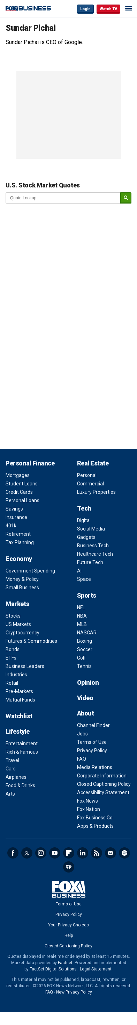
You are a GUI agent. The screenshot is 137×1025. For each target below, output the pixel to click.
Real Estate (93, 463)
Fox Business (28, 8)
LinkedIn (82, 853)
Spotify (124, 853)
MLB (82, 624)
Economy (19, 558)
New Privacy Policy (74, 992)
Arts (10, 794)
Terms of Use (92, 742)
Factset (65, 962)
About (85, 713)
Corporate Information (102, 775)
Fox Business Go (95, 817)
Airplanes (16, 777)
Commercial (90, 483)
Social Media (91, 529)
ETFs (11, 658)
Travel (12, 760)
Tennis (84, 666)
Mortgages (18, 475)
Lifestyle (18, 731)
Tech (84, 508)
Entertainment (22, 743)
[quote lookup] (63, 198)
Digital (84, 520)
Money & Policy (22, 579)
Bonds (13, 649)
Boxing (84, 641)
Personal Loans (22, 500)
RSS (96, 853)
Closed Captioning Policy (104, 784)
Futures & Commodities (31, 641)
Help (68, 935)
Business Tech (93, 545)
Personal (87, 475)
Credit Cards (19, 492)
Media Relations (94, 767)
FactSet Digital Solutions (53, 969)
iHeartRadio (68, 867)
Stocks (13, 616)
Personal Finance (30, 463)
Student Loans (22, 483)
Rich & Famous (22, 752)
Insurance (16, 517)
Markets (17, 603)
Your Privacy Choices (68, 925)
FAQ (81, 759)
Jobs (82, 733)
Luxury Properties (96, 492)
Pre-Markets (19, 691)
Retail (12, 683)
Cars (11, 768)
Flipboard (68, 853)
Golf (81, 658)
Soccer (84, 649)
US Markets (18, 624)
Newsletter (110, 853)
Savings (14, 509)
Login (85, 9)
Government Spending (30, 571)
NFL (81, 607)
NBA (82, 616)
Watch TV (108, 9)
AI (79, 571)
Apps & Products (95, 826)
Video (85, 698)
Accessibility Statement (103, 792)
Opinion (88, 682)
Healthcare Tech (95, 554)
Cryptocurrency (22, 632)
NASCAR (87, 632)
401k (11, 525)
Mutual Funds (20, 700)
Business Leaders (25, 666)
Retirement (18, 534)
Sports (86, 595)
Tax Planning (20, 542)
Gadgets (86, 537)
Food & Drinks (20, 785)
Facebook (12, 853)
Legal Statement (96, 969)
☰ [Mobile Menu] (128, 8)
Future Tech (90, 562)
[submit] (125, 198)
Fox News (87, 801)
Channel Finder (93, 725)
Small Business (22, 587)
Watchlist (19, 716)
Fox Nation (88, 809)
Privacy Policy (92, 750)
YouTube (54, 853)
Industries (16, 674)
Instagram (40, 853)
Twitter (26, 853)
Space (84, 579)
